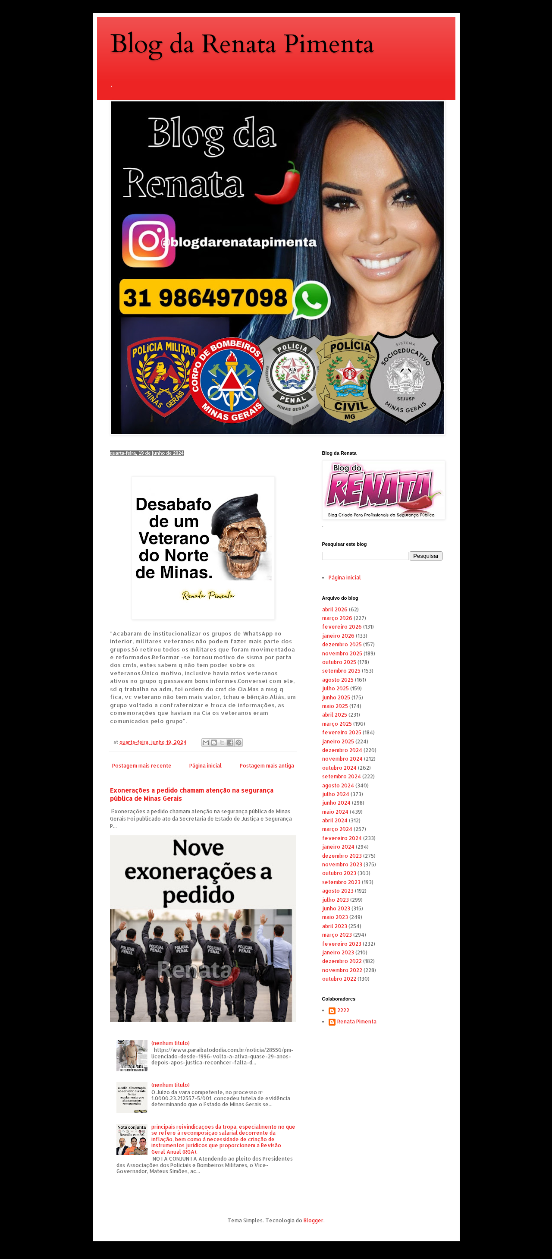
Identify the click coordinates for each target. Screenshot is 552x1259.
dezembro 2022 (342, 961)
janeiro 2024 (338, 847)
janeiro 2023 (338, 952)
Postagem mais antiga (267, 765)
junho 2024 (336, 802)
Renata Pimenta (356, 1022)
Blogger (313, 1220)
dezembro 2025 (342, 644)
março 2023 (337, 935)
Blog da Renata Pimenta (242, 44)
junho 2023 (336, 908)
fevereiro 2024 (342, 838)
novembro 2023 (342, 864)
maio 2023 (335, 917)
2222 (343, 1010)
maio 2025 (335, 706)
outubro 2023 (339, 873)
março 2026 (337, 618)
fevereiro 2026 (342, 626)
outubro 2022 (339, 979)
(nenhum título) (170, 1043)
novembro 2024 (342, 758)
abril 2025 (334, 714)
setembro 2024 (341, 776)
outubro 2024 (339, 768)
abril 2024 (335, 820)
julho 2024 (335, 794)
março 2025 (337, 724)
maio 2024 (335, 812)
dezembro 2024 (342, 750)
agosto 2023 (338, 891)
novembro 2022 (342, 970)
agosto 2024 (338, 785)
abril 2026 (335, 609)
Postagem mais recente (142, 765)
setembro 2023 (341, 882)
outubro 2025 (339, 662)
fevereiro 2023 (341, 944)
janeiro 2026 (338, 636)
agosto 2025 (338, 680)
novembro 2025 (342, 653)
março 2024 (337, 829)
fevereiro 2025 (341, 732)
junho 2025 (336, 697)
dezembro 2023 (342, 856)
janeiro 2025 (338, 741)
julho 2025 (335, 688)
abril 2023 (334, 926)
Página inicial (205, 765)
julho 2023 (335, 900)
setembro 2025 (341, 670)
